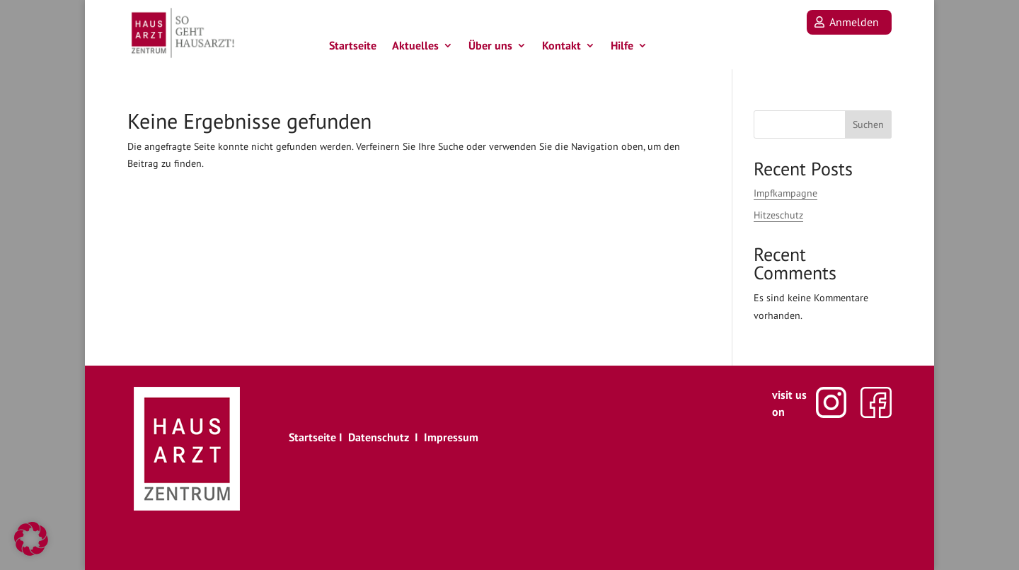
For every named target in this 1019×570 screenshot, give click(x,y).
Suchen (868, 124)
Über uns (490, 48)
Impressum (451, 437)
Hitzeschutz (778, 215)
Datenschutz (378, 437)
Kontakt (561, 48)
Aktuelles (415, 48)
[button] (31, 539)
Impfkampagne (785, 193)
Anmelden (854, 22)
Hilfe (622, 48)
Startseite (352, 48)
